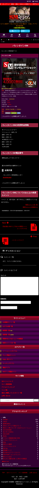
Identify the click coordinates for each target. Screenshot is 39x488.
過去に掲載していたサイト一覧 (12, 393)
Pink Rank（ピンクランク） (12, 454)
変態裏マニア (7, 450)
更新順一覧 (8, 334)
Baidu (5, 436)
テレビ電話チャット (9, 355)
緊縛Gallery (6, 423)
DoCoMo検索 (7, 430)
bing (4, 442)
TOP (3, 472)
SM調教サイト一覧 (9, 322)
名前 (19, 299)
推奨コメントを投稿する (30, 207)
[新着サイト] (25, 31)
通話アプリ (6, 367)
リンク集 (4, 390)
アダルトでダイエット (10, 440)
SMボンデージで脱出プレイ (12, 426)
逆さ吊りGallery (8, 432)
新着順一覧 (7, 330)
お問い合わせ (6, 396)
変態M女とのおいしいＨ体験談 (13, 338)
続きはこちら (5, 461)
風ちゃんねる (7, 456)
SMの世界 (6, 434)
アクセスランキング (8, 387)
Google (5, 419)
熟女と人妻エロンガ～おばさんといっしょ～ (17, 428)
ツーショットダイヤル (10, 111)
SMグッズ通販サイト (9, 371)
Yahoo (5, 421)
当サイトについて (7, 381)
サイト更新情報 (7, 384)
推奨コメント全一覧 (31, 204)
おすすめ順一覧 (8, 326)
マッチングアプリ (8, 363)
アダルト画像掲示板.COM (11, 438)
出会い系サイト (8, 359)
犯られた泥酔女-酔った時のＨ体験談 (15, 458)
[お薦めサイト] (14, 31)
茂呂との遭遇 (7, 444)
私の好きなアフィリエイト (11, 452)
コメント (3, 275)
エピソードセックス (9, 446)
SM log (5, 448)
